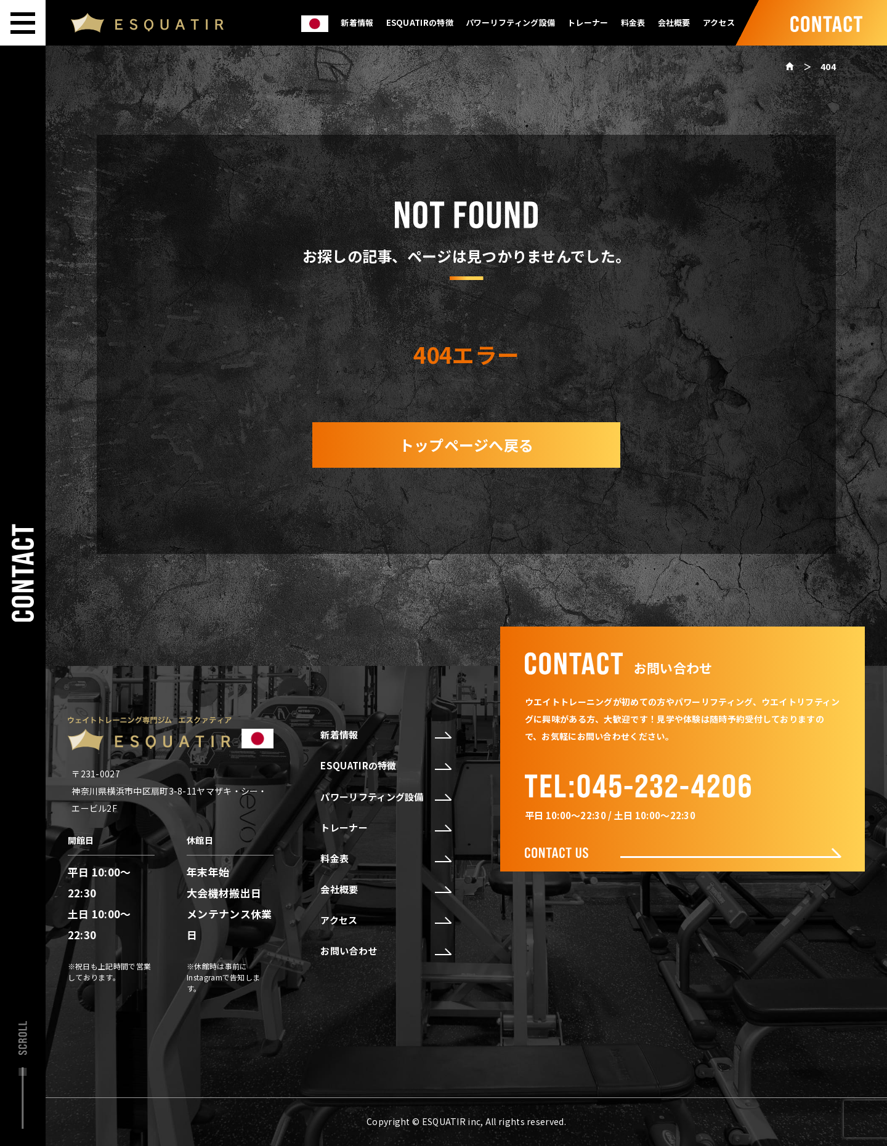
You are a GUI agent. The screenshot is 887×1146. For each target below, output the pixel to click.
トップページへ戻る (466, 444)
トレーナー (588, 22)
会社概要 (674, 22)
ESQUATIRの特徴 (419, 22)
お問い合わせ (385, 951)
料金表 (633, 22)
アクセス (719, 22)
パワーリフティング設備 (510, 22)
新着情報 (357, 22)
